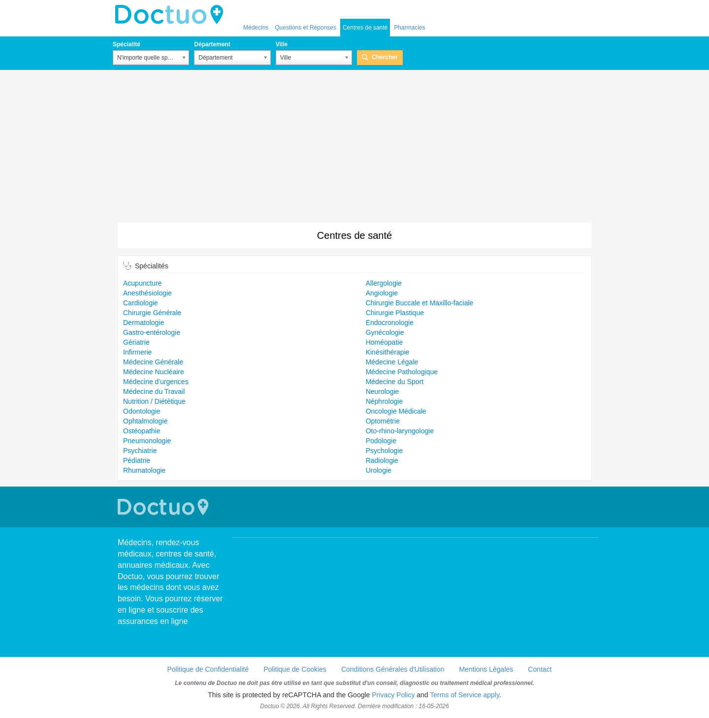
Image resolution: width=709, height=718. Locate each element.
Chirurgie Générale (152, 313)
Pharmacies (409, 27)
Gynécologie (385, 332)
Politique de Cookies (294, 669)
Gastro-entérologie (151, 332)
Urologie (378, 470)
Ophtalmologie (145, 421)
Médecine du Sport (395, 382)
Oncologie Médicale (396, 411)
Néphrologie (384, 401)
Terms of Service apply (464, 695)
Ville (282, 44)
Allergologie (384, 283)
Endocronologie (390, 322)
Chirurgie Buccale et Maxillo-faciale (420, 303)
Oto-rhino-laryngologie (400, 431)
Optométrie (383, 421)
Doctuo (171, 15)
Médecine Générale (153, 362)
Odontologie (142, 411)
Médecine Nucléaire (153, 372)
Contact (539, 669)
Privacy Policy (393, 695)
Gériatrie (136, 342)
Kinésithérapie (388, 352)
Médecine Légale (392, 362)
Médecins (255, 27)
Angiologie (382, 293)
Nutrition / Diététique (154, 401)
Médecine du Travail (154, 391)
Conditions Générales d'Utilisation (393, 669)
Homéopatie (384, 342)
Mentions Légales (486, 669)
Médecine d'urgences (156, 382)
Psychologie (384, 451)
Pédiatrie (136, 460)
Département (212, 44)
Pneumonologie (147, 441)
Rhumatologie (144, 470)
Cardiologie (140, 303)
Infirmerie (137, 352)
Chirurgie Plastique (395, 313)
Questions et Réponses (305, 27)
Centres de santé (365, 27)
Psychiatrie (140, 451)
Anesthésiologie (147, 293)
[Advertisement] (354, 149)
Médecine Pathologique (402, 372)
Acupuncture (142, 283)
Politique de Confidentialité (208, 669)
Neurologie (382, 391)
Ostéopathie (142, 431)
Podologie (381, 441)
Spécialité (126, 44)
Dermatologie (143, 322)
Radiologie (382, 460)
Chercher (385, 57)
